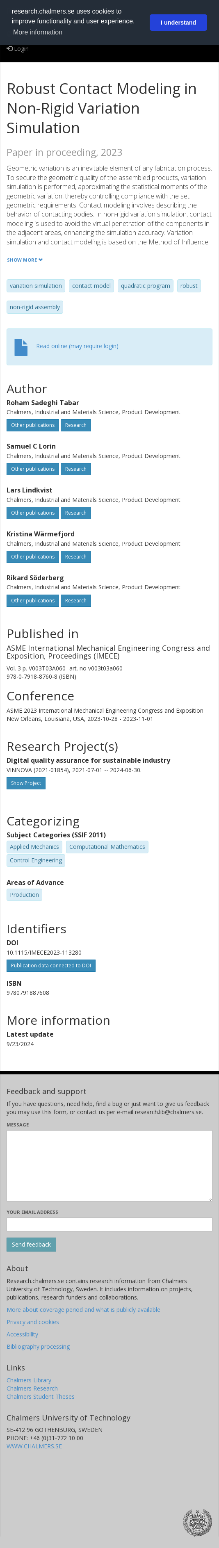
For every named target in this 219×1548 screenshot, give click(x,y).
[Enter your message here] (109, 1165)
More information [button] (37, 32)
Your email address (32, 1212)
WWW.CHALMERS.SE (34, 1446)
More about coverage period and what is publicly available (83, 1309)
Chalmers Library (29, 1380)
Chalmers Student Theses (41, 1396)
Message (18, 1125)
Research (76, 425)
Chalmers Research (32, 1388)
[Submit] (31, 1245)
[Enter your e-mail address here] (109, 1224)
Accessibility (22, 1334)
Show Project (26, 783)
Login (18, 48)
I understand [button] (178, 22)
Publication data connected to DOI (51, 965)
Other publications (33, 425)
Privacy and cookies (33, 1322)
